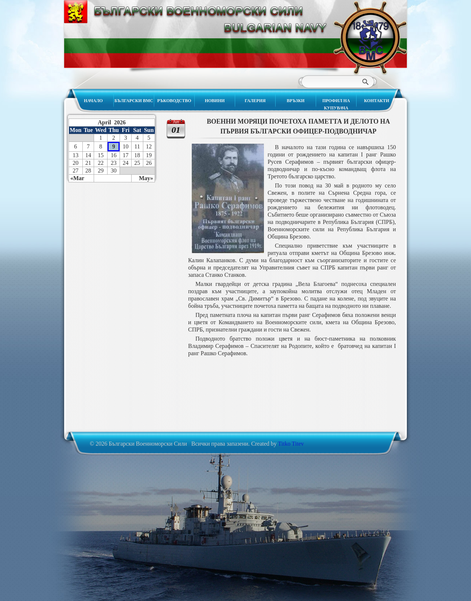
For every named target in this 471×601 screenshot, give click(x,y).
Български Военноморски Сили (370, 37)
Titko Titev (291, 444)
